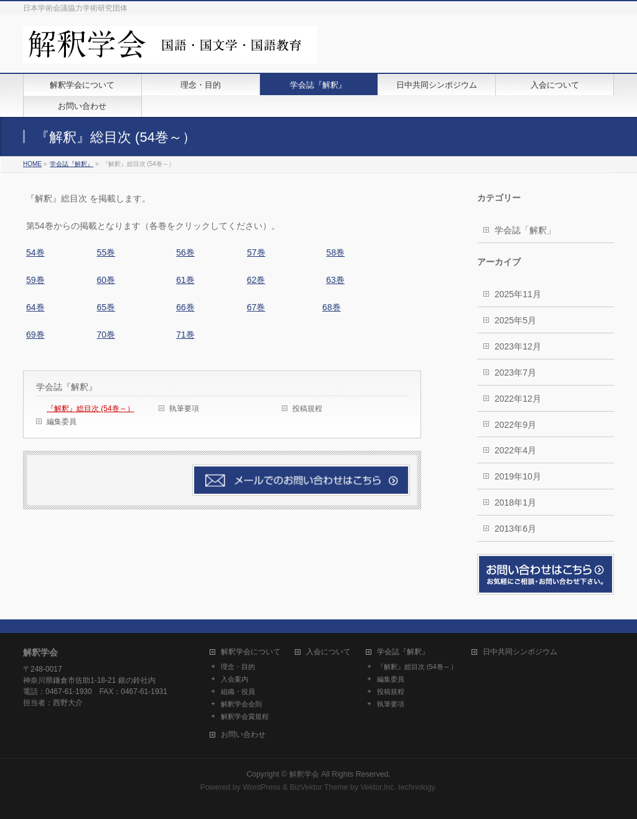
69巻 (35, 335)
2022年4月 (515, 450)
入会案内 (234, 679)
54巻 (35, 252)
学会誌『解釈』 (66, 387)
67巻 (256, 307)
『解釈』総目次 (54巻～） (90, 408)
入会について (328, 652)
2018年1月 (515, 502)
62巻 (256, 280)
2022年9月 (515, 425)
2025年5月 (515, 320)
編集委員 (62, 421)
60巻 (106, 280)
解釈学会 (304, 774)
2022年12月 (518, 399)
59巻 (35, 280)
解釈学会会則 (241, 704)
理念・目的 (238, 666)
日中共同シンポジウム (520, 652)
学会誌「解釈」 (525, 230)
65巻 (106, 307)
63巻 (335, 280)
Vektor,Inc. (378, 787)
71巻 (185, 335)
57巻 (256, 252)
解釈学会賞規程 (245, 716)
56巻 (185, 252)
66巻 (185, 307)
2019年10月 (518, 476)
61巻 (185, 280)
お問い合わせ (243, 735)
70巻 (106, 335)
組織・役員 (238, 691)
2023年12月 (518, 346)
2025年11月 (518, 294)
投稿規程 (307, 408)
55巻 (106, 252)
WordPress (262, 787)
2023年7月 (515, 372)
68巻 (331, 307)
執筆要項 (184, 408)
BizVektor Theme (319, 787)
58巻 (336, 252)
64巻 (35, 307)
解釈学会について (251, 652)
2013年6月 (515, 529)
